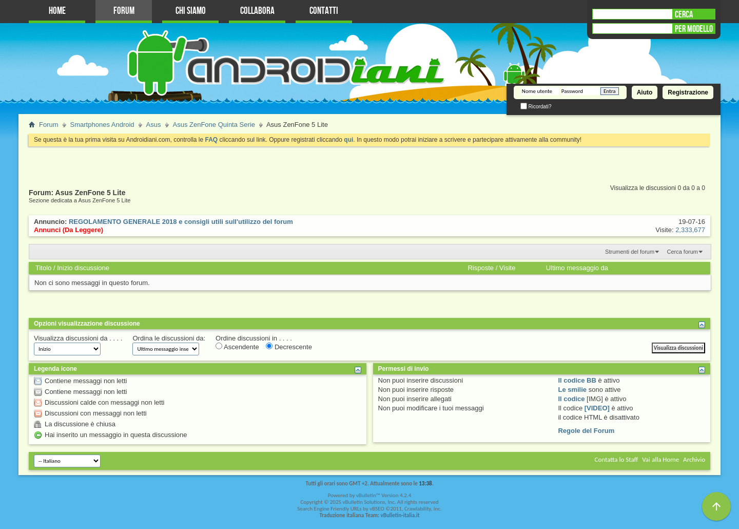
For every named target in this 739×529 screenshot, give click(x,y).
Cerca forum (682, 252)
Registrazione (688, 92)
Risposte (481, 268)
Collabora (257, 11)
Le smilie (572, 389)
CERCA (684, 14)
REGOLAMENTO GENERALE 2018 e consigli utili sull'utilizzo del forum (181, 221)
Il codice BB (577, 380)
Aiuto (645, 92)
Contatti (323, 11)
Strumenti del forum (629, 252)
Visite (507, 268)
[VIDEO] (597, 408)
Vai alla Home (660, 459)
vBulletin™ (368, 495)
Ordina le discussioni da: (168, 338)
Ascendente (237, 347)
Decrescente (289, 347)
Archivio (694, 459)
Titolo (43, 268)
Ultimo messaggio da (577, 268)
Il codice (571, 399)
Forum (123, 11)
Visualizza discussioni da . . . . (78, 338)
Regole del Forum (586, 430)
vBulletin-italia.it (400, 515)
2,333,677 (690, 230)
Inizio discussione (83, 268)
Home (57, 11)
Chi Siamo (191, 11)
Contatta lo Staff (616, 459)
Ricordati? (536, 106)
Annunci (47, 230)
